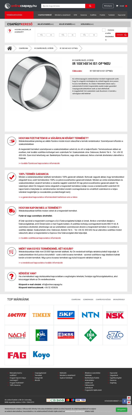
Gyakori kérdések (66, 378)
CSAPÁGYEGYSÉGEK (103, 299)
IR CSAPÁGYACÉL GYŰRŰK (43, 48)
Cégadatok (114, 375)
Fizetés (102, 15)
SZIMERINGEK (88, 299)
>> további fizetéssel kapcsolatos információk (39, 163)
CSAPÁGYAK (23, 48)
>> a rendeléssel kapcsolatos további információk (41, 263)
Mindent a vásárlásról (62, 15)
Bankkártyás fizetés (92, 378)
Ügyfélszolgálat (116, 378)
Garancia (83, 15)
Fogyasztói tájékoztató (93, 390)
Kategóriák (39, 378)
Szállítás (93, 15)
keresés (121, 35)
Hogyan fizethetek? (17, 383)
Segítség (113, 383)
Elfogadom (121, 410)
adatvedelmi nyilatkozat (74, 411)
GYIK (75, 15)
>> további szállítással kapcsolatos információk (40, 238)
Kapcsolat (121, 15)
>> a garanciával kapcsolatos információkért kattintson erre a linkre (48, 197)
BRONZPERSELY (119, 299)
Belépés (108, 6)
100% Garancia (15, 385)
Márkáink (63, 373)
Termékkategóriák (14, 15)
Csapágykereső (45, 15)
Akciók (37, 380)
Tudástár (111, 15)
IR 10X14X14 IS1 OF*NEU (69, 48)
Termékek (38, 375)
